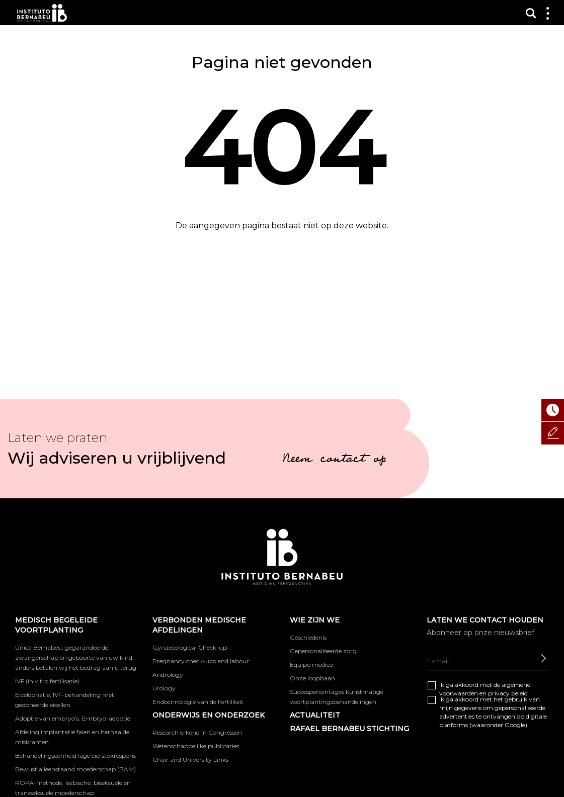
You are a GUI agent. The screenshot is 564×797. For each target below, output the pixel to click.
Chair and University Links (190, 759)
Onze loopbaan (312, 678)
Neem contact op (334, 460)
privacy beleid (508, 693)
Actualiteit (315, 715)
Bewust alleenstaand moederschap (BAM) (75, 769)
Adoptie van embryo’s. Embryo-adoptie (72, 718)
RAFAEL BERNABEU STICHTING (349, 728)
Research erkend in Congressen (197, 732)
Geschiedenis (308, 637)
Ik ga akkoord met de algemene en (484, 689)
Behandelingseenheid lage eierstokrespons (75, 755)
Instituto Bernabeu (42, 13)
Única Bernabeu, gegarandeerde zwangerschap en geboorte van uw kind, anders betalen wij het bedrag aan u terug (75, 657)
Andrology (167, 674)
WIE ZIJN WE (315, 620)
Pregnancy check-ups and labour (200, 661)
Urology (164, 688)
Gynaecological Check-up (189, 647)
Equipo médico (311, 664)
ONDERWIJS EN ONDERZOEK (208, 715)
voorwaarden (458, 693)
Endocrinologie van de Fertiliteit (198, 701)
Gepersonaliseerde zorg (323, 651)
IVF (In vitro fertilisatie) (47, 681)
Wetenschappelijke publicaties (195, 746)
